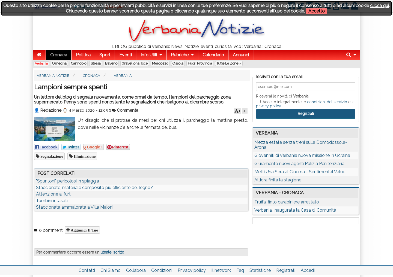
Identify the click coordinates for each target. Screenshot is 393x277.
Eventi (125, 54)
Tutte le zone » (228, 63)
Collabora (136, 270)
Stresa (96, 63)
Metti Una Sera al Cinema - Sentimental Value (299, 171)
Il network (221, 270)
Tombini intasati (52, 200)
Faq (240, 270)
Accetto (316, 11)
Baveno (111, 63)
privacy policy (268, 106)
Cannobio (78, 63)
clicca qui (379, 5)
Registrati (285, 270)
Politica (83, 54)
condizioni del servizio (327, 102)
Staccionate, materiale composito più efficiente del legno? (94, 187)
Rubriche (180, 54)
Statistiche (260, 270)
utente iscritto (112, 252)
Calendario (213, 54)
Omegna (59, 63)
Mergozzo (160, 63)
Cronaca (58, 54)
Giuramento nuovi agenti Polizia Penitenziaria (299, 163)
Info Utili (149, 54)
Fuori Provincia (200, 63)
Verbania (41, 63)
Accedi (308, 270)
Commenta (125, 110)
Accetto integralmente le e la (305, 104)
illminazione (84, 156)
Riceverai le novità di (282, 96)
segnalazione (51, 156)
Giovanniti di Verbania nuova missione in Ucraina (302, 155)
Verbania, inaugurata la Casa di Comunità (295, 210)
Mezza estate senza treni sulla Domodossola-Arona (300, 145)
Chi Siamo (110, 270)
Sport (105, 54)
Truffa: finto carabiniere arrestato (286, 202)
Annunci (241, 54)
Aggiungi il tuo (84, 230)
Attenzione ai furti (54, 194)
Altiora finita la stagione (277, 179)
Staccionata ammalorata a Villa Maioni (74, 207)
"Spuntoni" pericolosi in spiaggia (67, 181)
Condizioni (161, 270)
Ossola (177, 63)
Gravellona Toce (135, 63)
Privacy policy (192, 270)
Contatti (87, 270)
